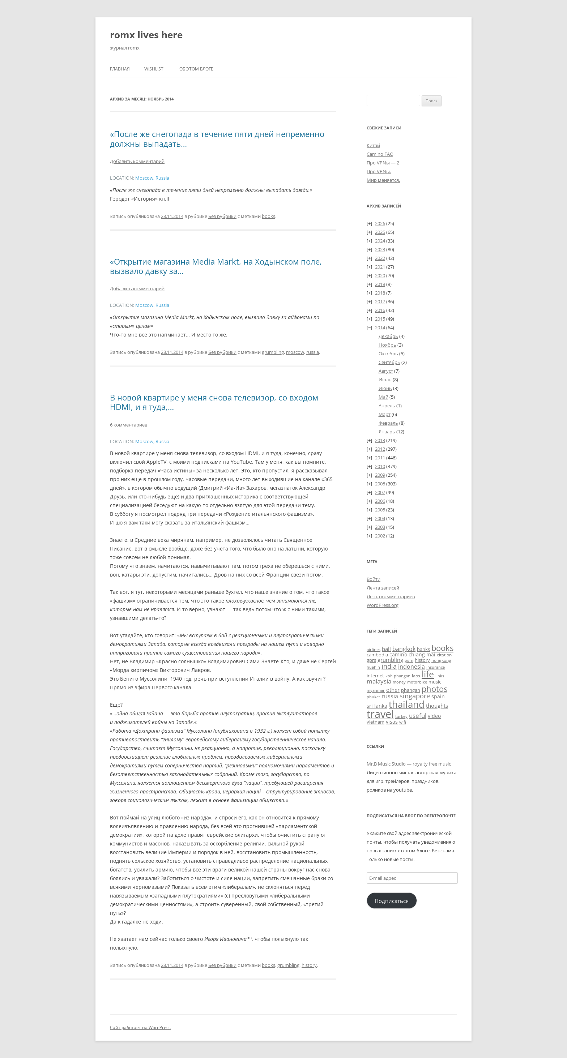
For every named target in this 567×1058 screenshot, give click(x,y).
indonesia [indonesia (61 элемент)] (411, 667)
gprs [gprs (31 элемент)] (371, 660)
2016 (380, 310)
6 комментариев (128, 424)
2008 (380, 483)
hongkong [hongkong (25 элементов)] (441, 660)
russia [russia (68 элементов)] (389, 696)
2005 (380, 509)
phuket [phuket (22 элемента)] (373, 696)
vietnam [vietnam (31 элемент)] (375, 722)
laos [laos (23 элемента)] (416, 675)
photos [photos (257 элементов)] (434, 688)
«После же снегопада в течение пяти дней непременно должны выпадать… (217, 138)
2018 (380, 293)
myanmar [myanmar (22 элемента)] (376, 690)
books (268, 216)
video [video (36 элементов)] (434, 715)
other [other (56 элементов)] (393, 690)
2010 (380, 466)
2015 (380, 319)
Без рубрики (222, 216)
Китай (373, 145)
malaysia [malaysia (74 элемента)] (379, 681)
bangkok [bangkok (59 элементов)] (403, 649)
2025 (380, 232)
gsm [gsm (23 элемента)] (409, 660)
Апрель (387, 405)
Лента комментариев (391, 596)
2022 (380, 258)
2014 (380, 327)
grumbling (273, 352)
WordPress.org (382, 605)
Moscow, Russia (152, 178)
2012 (380, 449)
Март (385, 414)
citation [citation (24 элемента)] (444, 654)
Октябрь (388, 353)
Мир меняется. (383, 180)
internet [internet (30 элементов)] (375, 675)
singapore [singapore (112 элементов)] (415, 695)
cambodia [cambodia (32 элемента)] (377, 654)
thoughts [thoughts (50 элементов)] (437, 705)
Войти (373, 579)
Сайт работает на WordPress (140, 1027)
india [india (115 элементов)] (389, 666)
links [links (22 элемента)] (439, 675)
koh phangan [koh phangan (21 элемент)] (397, 675)
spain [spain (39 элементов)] (438, 696)
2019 (380, 284)
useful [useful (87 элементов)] (417, 715)
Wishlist (153, 69)
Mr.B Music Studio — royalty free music (409, 764)
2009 (380, 475)
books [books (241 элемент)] (442, 648)
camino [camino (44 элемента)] (398, 654)
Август (386, 371)
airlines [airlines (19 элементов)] (373, 649)
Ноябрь (387, 345)
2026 (380, 223)
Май (383, 397)
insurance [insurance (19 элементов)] (435, 667)
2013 (380, 440)
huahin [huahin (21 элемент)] (373, 667)
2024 (380, 240)
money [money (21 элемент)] (399, 682)
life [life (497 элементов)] (428, 674)
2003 (380, 527)
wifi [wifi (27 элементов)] (402, 722)
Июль (385, 379)
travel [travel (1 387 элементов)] (380, 714)
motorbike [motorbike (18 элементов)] (417, 682)
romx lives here (146, 34)
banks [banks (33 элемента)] (423, 649)
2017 (380, 301)
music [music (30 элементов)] (435, 681)
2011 (380, 457)
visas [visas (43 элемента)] (392, 721)
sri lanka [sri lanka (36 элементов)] (377, 705)
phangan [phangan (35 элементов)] (410, 690)
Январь (387, 431)
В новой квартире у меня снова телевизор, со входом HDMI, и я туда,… (214, 402)
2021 (380, 267)
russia (312, 352)
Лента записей (383, 587)
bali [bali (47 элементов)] (386, 648)
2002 (380, 535)
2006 (380, 501)
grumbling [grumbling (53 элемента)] (390, 659)
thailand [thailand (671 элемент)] (407, 704)
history (309, 965)
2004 (380, 518)
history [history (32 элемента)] (422, 660)
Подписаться (392, 900)
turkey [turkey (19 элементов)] (401, 716)
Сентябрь (389, 362)
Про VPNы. (379, 171)
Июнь (385, 388)
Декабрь (388, 336)
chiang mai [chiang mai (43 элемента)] (422, 654)
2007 (380, 492)
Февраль (388, 423)
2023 (380, 249)
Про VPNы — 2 (383, 162)
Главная (120, 69)
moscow (295, 352)
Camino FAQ (380, 154)
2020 (380, 275)
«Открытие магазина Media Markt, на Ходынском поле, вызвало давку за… (216, 266)
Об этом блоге (196, 69)
